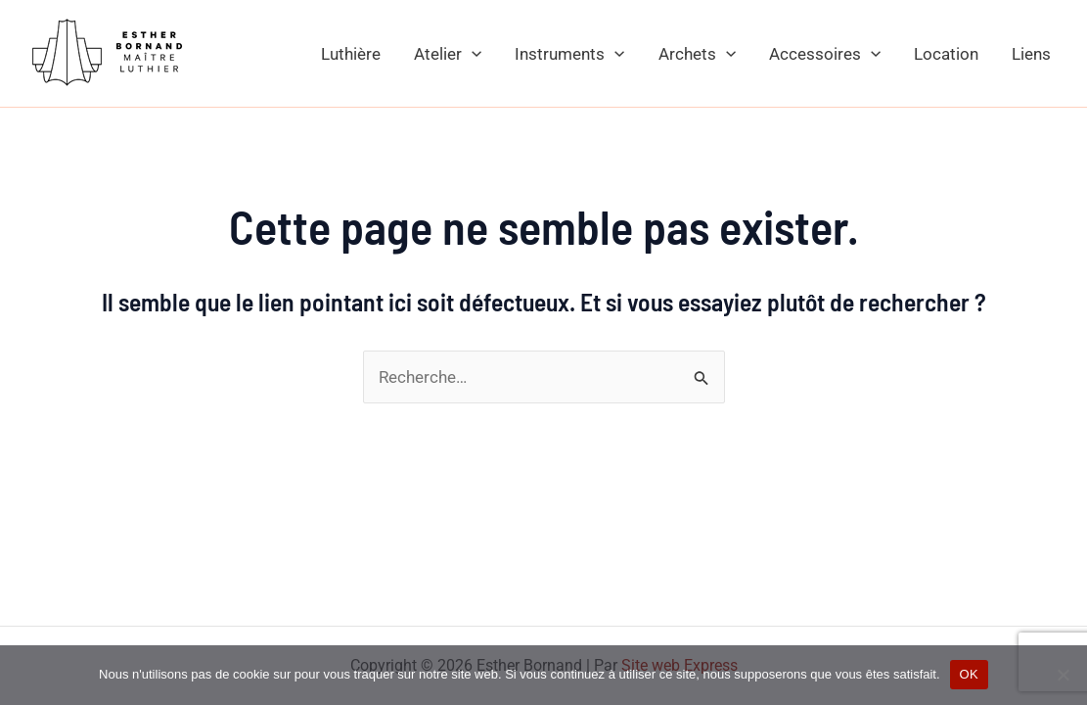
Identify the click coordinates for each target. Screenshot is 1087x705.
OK (969, 674)
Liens (1031, 54)
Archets (697, 54)
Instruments (569, 54)
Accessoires (825, 54)
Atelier (447, 54)
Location (946, 54)
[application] (471, 54)
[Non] (1062, 674)
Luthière (351, 54)
